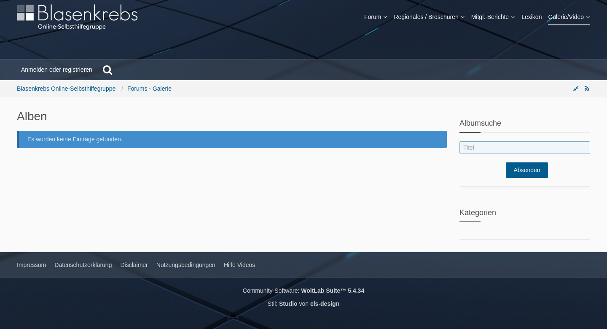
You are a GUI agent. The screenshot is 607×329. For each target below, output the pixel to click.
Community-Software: (303, 290)
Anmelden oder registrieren (56, 69)
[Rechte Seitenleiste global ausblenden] (575, 88)
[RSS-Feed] (586, 88)
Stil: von (303, 303)
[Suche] (107, 69)
